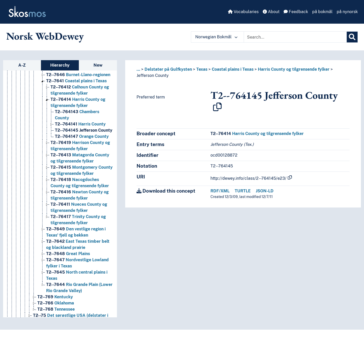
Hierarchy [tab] (60, 65)
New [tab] (98, 65)
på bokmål (322, 11)
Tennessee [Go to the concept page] (56, 309)
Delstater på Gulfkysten (168, 69)
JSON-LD (265, 190)
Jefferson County (153, 75)
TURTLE (243, 190)
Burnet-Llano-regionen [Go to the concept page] (78, 74)
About (271, 11)
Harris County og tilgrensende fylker (293, 69)
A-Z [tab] (22, 65)
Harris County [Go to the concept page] (80, 124)
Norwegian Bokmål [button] (216, 36)
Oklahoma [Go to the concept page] (55, 303)
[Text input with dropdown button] (295, 37)
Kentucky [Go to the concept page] (55, 296)
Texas (201, 69)
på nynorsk (347, 11)
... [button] (138, 69)
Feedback (296, 11)
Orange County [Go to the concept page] (82, 136)
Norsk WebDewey (45, 36)
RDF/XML (220, 190)
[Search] (352, 37)
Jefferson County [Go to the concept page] (83, 130)
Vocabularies (243, 11)
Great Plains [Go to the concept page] (68, 253)
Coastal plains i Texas (232, 69)
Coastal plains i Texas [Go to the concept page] (76, 80)
